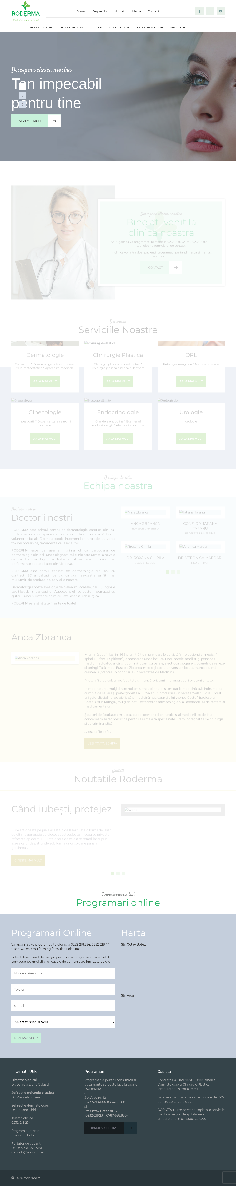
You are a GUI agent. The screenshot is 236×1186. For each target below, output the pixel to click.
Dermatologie (40, 27)
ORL (100, 27)
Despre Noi (100, 11)
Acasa (80, 11)
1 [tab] (22, 87)
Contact (153, 11)
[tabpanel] (118, 96)
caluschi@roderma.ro (27, 1152)
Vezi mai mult (40, 121)
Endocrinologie (150, 27)
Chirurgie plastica (74, 27)
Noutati (119, 11)
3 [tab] (22, 104)
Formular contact (112, 1128)
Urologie (177, 27)
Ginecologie (119, 27)
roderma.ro (32, 1178)
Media (136, 11)
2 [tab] (23, 96)
